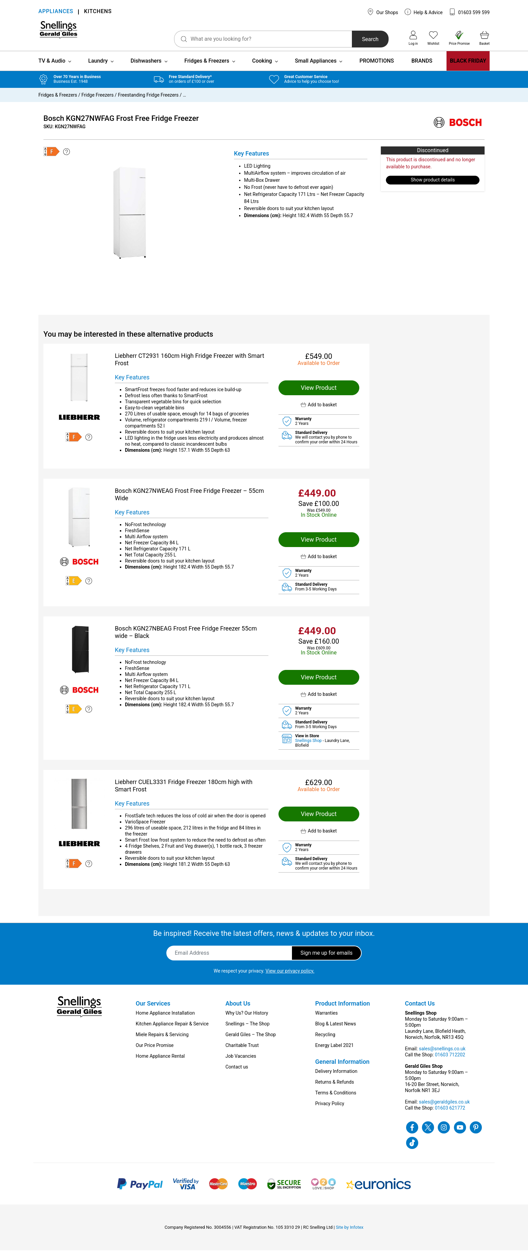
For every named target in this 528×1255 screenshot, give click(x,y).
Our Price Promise (155, 1050)
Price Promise (459, 38)
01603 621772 (450, 1112)
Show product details (433, 184)
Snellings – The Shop (248, 1028)
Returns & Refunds (334, 1086)
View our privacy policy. (290, 975)
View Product (318, 392)
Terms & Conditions (335, 1097)
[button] (318, 409)
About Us (238, 1008)
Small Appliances (316, 65)
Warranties (326, 1017)
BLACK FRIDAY (468, 65)
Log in (413, 38)
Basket (485, 38)
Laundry (98, 65)
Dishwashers (146, 65)
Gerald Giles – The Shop (251, 1039)
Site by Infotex (349, 1231)
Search (351, 39)
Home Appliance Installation (165, 1017)
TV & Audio (51, 65)
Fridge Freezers (97, 99)
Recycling (325, 1039)
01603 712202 (450, 1059)
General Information (342, 1066)
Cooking (262, 65)
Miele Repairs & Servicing (162, 1039)
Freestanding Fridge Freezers (148, 99)
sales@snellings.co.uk (442, 1053)
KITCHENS (97, 11)
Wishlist (433, 38)
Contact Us (420, 1008)
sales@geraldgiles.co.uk (444, 1106)
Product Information (342, 1008)
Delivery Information (336, 1076)
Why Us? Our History (247, 1017)
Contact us (237, 1071)
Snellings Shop (309, 745)
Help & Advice (423, 11)
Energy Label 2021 (334, 1050)
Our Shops (382, 11)
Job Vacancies (241, 1060)
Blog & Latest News (335, 1028)
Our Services (153, 1008)
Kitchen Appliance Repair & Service (172, 1028)
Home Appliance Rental (160, 1060)
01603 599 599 (469, 11)
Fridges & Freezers (207, 65)
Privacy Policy (329, 1108)
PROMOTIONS (376, 65)
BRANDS (421, 65)
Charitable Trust (242, 1050)
